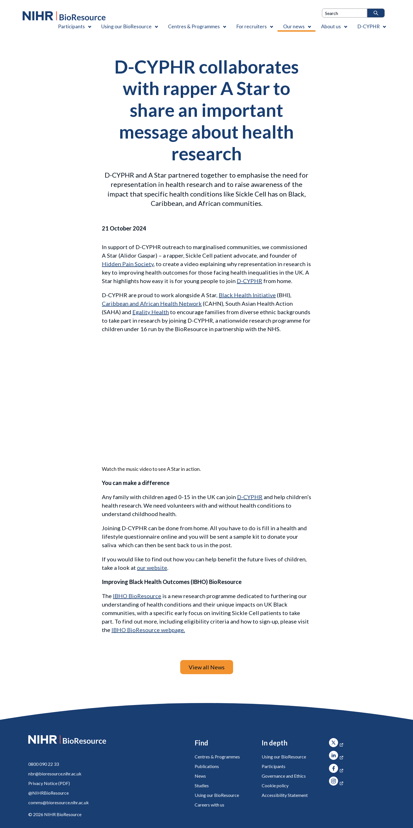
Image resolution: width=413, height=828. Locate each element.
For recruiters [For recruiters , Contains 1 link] (251, 26)
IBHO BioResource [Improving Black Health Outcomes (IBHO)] (137, 595)
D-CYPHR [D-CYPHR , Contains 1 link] (368, 26)
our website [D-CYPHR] (152, 567)
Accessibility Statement (285, 795)
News (200, 776)
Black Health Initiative (247, 295)
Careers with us (209, 804)
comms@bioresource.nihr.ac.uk (58, 802)
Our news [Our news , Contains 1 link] (294, 26)
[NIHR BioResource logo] (64, 15)
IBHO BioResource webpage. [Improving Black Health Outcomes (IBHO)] (148, 629)
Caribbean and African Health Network (152, 303)
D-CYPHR (249, 280)
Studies (202, 785)
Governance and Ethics (284, 776)
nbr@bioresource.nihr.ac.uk (54, 773)
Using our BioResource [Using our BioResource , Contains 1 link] (126, 26)
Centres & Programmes (217, 756)
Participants (273, 766)
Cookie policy (275, 785)
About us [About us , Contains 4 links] (331, 26)
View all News (207, 667)
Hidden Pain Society (128, 263)
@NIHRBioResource (48, 792)
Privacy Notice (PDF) (49, 783)
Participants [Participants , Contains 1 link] (71, 26)
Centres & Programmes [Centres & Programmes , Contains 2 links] (194, 26)
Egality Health (150, 312)
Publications (207, 766)
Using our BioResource (217, 795)
